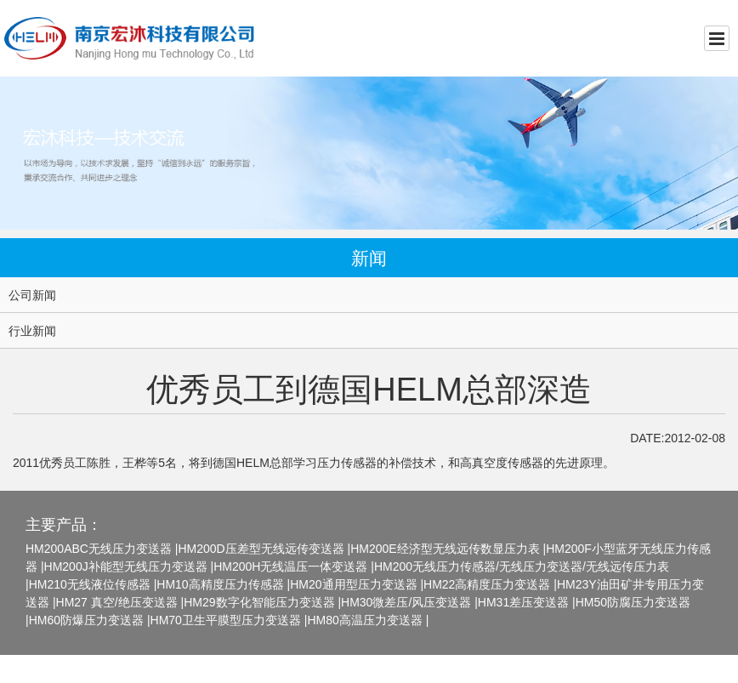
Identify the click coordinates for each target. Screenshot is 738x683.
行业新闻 (32, 331)
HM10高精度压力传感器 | (223, 584)
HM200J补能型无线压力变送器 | (129, 566)
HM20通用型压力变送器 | (356, 584)
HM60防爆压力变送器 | (89, 620)
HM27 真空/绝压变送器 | (120, 602)
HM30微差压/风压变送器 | (409, 602)
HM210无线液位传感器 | (93, 584)
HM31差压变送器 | (527, 602)
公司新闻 (32, 295)
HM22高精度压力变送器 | (490, 584)
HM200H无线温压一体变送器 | (293, 566)
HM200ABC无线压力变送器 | (102, 548)
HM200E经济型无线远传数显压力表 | (448, 548)
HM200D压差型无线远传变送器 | (264, 548)
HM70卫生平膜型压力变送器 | (229, 620)
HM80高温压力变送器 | (368, 620)
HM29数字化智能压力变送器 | (262, 602)
